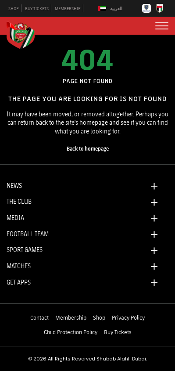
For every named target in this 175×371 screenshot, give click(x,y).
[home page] (87, 148)
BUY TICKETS (37, 8)
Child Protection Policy (70, 331)
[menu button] (161, 25)
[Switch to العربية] (111, 9)
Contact (39, 317)
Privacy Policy (128, 317)
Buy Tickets (118, 331)
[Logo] (24, 34)
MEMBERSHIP (68, 8)
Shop (99, 317)
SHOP (13, 8)
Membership (70, 317)
